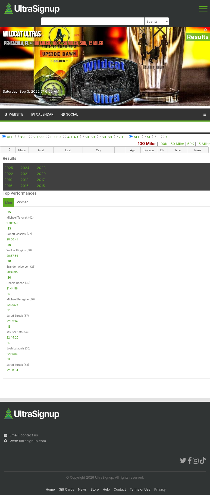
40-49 (72, 137)
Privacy (160, 489)
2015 (25, 185)
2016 (8, 185)
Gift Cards (66, 489)
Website (13, 114)
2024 (25, 167)
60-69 (107, 137)
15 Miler (203, 143)
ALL (10, 137)
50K (190, 143)
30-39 (55, 137)
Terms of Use (140, 489)
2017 (41, 179)
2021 (25, 173)
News (82, 489)
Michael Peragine (18, 299)
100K (163, 143)
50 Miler (177, 143)
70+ (122, 137)
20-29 (38, 137)
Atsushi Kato (15, 332)
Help (106, 489)
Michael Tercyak (17, 217)
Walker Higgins (16, 250)
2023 (41, 167)
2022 (8, 173)
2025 (8, 167)
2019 (8, 179)
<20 (23, 137)
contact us (29, 435)
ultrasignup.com (32, 441)
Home (50, 489)
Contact (120, 489)
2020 (41, 173)
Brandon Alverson (18, 266)
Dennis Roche (15, 283)
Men (8, 203)
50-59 (90, 137)
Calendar (42, 114)
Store (95, 489)
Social (69, 114)
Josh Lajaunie (15, 348)
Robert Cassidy (16, 234)
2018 (25, 179)
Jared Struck (15, 315)
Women (23, 202)
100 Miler (147, 143)
